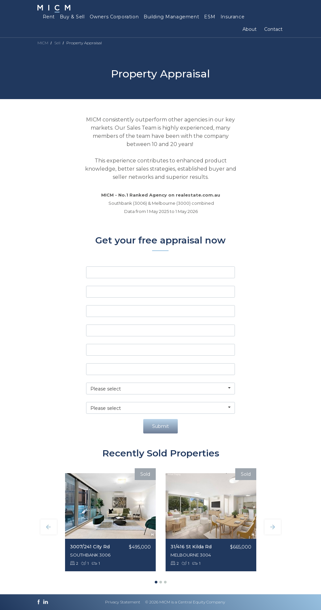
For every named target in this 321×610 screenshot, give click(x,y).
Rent (49, 17)
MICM (42, 42)
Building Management (171, 17)
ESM (210, 17)
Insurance (232, 17)
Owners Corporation (114, 17)
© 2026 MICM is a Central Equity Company (185, 601)
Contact (273, 29)
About (249, 29)
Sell (57, 42)
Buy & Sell (72, 17)
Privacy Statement (122, 601)
